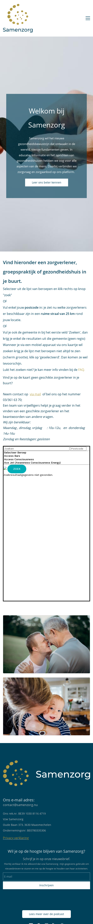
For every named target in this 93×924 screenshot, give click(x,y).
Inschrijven (46, 885)
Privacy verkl (12, 838)
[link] (46, 618)
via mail (35, 394)
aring (25, 838)
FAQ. (81, 370)
